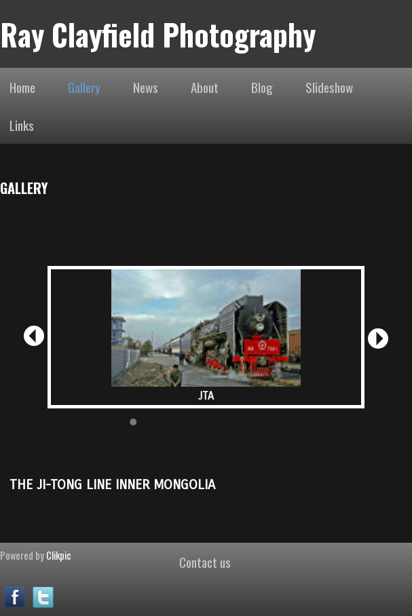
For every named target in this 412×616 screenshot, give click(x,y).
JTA (206, 395)
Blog (262, 86)
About (205, 86)
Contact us (205, 561)
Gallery (84, 86)
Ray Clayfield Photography (158, 34)
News (145, 86)
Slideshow (329, 86)
